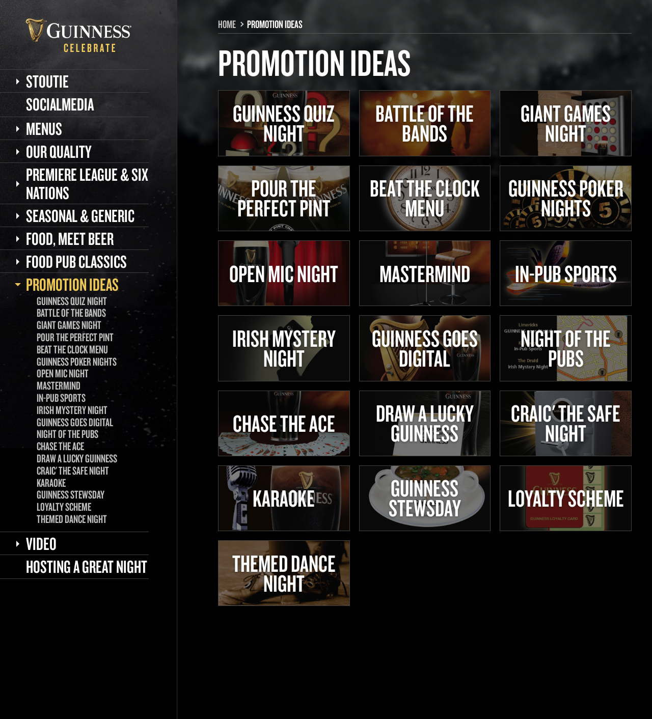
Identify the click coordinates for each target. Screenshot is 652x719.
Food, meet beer (70, 238)
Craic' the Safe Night (73, 470)
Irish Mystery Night (72, 410)
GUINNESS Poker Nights (77, 361)
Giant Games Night (69, 325)
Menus (44, 128)
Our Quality (59, 151)
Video (41, 543)
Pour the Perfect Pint (75, 337)
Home (227, 24)
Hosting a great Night (86, 566)
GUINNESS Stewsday (70, 494)
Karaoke (51, 483)
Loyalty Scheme (64, 507)
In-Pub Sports (61, 398)
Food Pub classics (76, 261)
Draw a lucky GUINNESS (77, 458)
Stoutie (47, 81)
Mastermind (58, 385)
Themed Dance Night (72, 519)
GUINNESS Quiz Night (72, 301)
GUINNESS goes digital (75, 422)
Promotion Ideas (72, 284)
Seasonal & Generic (80, 215)
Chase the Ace (60, 446)
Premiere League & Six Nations (87, 183)
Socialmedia (60, 104)
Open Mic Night (63, 373)
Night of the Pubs (67, 434)
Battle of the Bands (71, 313)
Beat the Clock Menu (72, 349)
